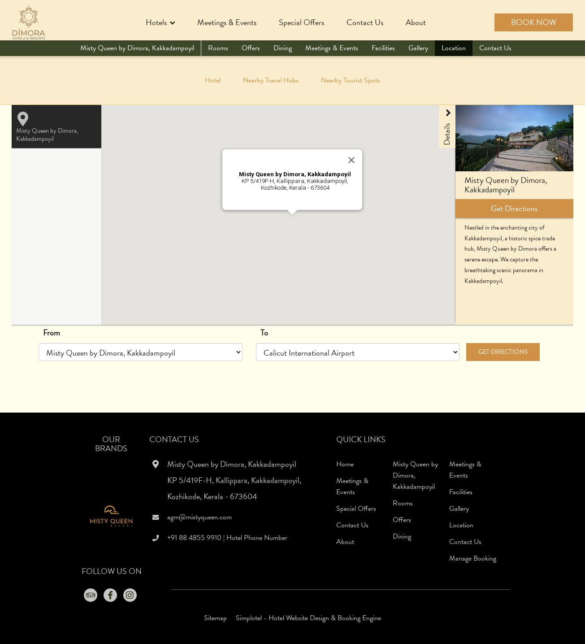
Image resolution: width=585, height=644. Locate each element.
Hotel (213, 80)
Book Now (533, 22)
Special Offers (301, 22)
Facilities (383, 48)
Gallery (418, 48)
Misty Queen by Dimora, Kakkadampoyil (137, 48)
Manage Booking (472, 558)
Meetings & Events (226, 22)
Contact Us (365, 22)
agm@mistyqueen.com (199, 517)
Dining (282, 48)
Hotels (160, 23)
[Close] (351, 160)
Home (345, 464)
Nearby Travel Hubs (271, 80)
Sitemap (215, 618)
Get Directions (503, 352)
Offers (251, 48)
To (264, 332)
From (51, 332)
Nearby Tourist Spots (350, 80)
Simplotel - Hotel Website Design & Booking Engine (308, 618)
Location (454, 48)
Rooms (218, 48)
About (416, 22)
